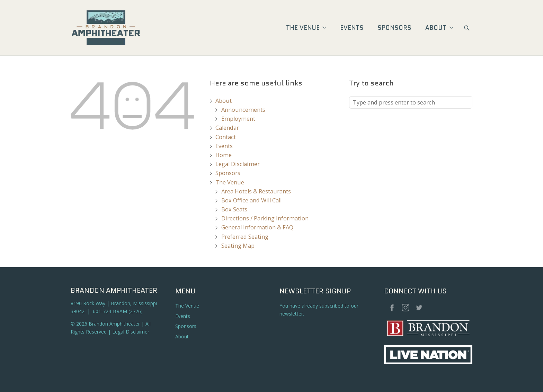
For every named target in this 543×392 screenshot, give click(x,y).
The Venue (306, 27)
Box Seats (234, 209)
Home (223, 155)
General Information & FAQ (257, 227)
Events (352, 27)
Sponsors (394, 27)
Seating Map (238, 245)
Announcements (243, 109)
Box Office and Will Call (251, 200)
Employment (238, 118)
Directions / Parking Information (265, 218)
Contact (225, 137)
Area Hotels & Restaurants (256, 191)
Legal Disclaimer (237, 164)
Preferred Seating (244, 236)
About (439, 27)
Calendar (227, 127)
